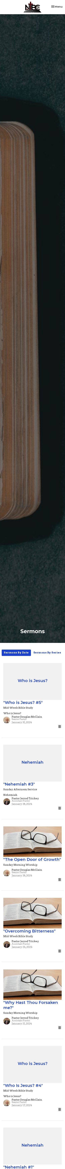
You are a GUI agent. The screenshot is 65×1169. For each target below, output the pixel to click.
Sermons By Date (16, 652)
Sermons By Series (47, 652)
